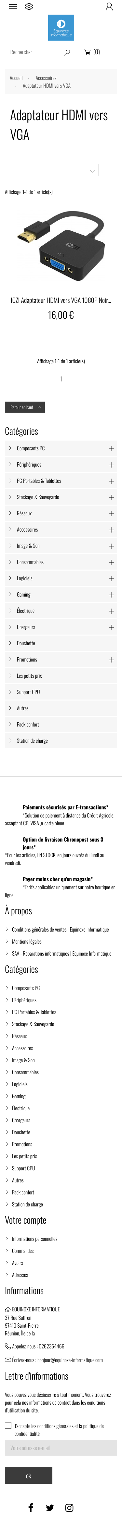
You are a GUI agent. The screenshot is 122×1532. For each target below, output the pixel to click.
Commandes (23, 1251)
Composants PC (31, 448)
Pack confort (28, 724)
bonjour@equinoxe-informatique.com (70, 1360)
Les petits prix (29, 675)
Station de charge (32, 740)
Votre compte (25, 1220)
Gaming (24, 594)
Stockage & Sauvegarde (38, 497)
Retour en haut (26, 407)
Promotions (27, 659)
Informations (24, 1290)
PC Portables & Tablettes (39, 480)
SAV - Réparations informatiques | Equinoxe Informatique (61, 953)
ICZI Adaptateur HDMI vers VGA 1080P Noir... (61, 300)
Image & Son (28, 545)
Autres (23, 708)
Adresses (20, 1275)
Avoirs (17, 1263)
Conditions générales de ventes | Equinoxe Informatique (60, 929)
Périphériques (29, 464)
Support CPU (28, 692)
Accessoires (27, 529)
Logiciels (24, 578)
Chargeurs (26, 627)
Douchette (26, 643)
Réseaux (24, 513)
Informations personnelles (34, 1238)
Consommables (30, 562)
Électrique (25, 610)
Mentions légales (27, 941)
